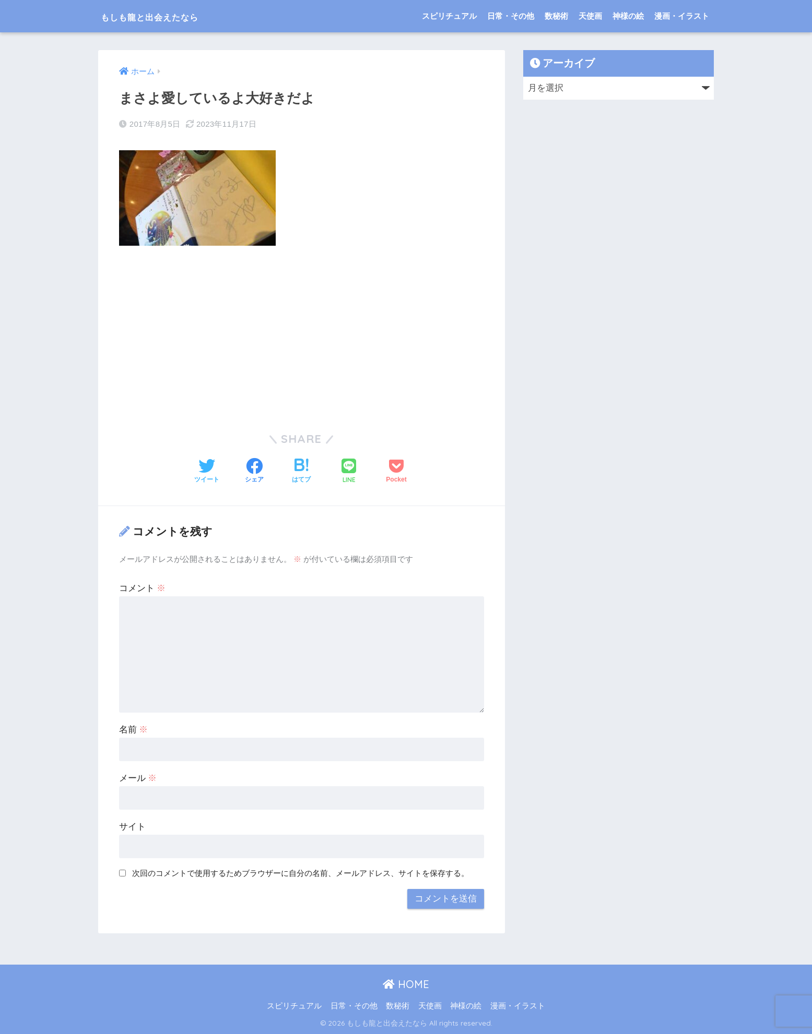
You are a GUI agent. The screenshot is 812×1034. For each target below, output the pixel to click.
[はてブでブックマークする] (301, 472)
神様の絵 (628, 15)
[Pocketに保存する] (396, 472)
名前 (133, 730)
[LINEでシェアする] (349, 471)
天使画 (590, 15)
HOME (406, 983)
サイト (132, 827)
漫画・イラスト (681, 15)
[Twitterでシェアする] (206, 472)
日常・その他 (510, 15)
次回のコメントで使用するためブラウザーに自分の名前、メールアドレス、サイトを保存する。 (300, 872)
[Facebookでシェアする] (254, 472)
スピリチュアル (449, 15)
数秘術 (556, 15)
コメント (142, 588)
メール (138, 778)
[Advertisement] (302, 332)
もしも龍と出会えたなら (172, 15)
